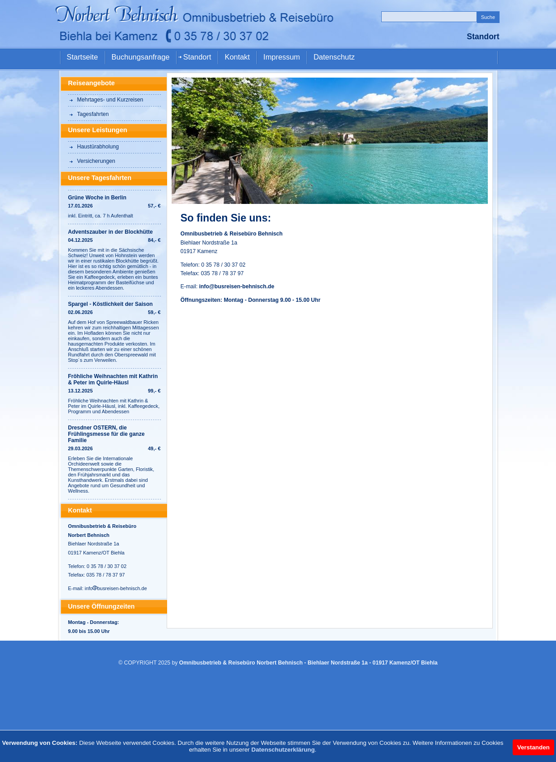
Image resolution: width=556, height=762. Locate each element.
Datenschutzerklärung (283, 749)
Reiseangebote (91, 83)
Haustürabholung (98, 146)
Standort (197, 57)
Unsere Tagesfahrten (99, 177)
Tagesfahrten (93, 114)
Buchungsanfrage (141, 57)
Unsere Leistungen (97, 130)
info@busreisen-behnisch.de (237, 286)
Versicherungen (96, 161)
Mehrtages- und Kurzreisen (110, 100)
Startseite (82, 57)
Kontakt (237, 57)
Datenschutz (334, 57)
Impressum (281, 57)
